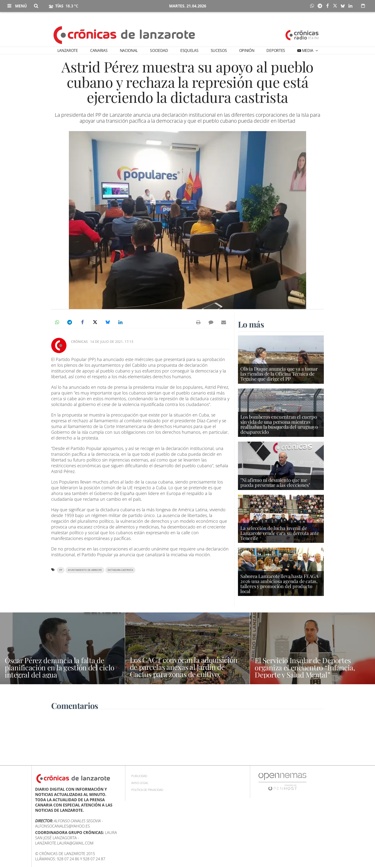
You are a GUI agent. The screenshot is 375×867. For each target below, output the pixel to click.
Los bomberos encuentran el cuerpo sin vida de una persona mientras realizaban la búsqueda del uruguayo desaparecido (279, 424)
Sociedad (159, 50)
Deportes (275, 50)
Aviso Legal (139, 783)
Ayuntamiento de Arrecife (85, 570)
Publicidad (139, 776)
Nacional (129, 50)
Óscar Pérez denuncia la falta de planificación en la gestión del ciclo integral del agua (59, 667)
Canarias (98, 50)
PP (60, 570)
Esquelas (189, 50)
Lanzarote (67, 50)
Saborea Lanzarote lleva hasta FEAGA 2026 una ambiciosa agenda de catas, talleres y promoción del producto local (279, 584)
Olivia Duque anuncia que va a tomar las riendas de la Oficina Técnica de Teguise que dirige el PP (279, 373)
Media (307, 50)
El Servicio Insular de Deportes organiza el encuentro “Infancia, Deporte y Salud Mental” (305, 667)
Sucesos (219, 50)
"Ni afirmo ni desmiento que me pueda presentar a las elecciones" (275, 482)
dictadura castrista (120, 570)
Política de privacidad (147, 790)
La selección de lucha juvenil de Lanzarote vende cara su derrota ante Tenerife (279, 533)
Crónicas (79, 341)
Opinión (246, 50)
